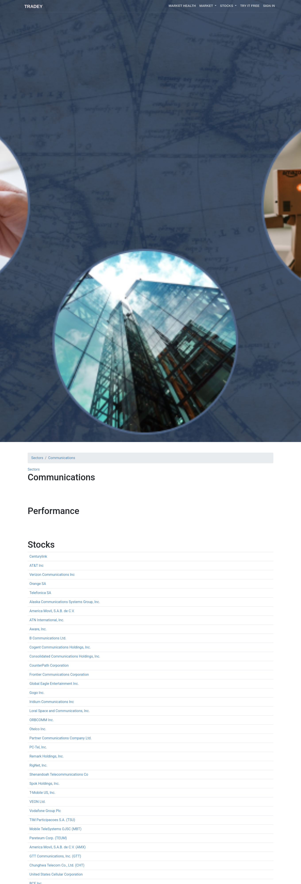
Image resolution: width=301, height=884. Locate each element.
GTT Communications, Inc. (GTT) (55, 856)
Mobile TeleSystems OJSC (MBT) (55, 829)
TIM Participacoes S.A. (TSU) (52, 820)
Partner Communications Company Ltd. (60, 738)
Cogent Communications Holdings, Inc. (60, 647)
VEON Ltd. (37, 802)
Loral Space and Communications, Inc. (59, 711)
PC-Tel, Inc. (38, 747)
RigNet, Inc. (38, 765)
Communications (61, 458)
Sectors (37, 458)
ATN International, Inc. (46, 620)
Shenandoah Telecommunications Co (58, 774)
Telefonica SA (40, 593)
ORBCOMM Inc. (41, 720)
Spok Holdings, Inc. (44, 783)
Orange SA (37, 584)
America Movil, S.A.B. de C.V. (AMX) (57, 847)
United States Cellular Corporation (56, 874)
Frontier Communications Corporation (59, 674)
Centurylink (38, 556)
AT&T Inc (36, 565)
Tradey (33, 6)
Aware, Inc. (38, 629)
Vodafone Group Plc (45, 811)
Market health (182, 6)
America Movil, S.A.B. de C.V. (52, 611)
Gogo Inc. (36, 693)
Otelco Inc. (37, 729)
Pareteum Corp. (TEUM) (48, 838)
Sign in (269, 6)
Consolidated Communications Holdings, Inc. (64, 656)
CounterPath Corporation (49, 665)
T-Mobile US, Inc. (42, 793)
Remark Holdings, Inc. (46, 756)
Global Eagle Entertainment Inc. (54, 683)
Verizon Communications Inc (52, 574)
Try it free (249, 6)
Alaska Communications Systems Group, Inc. (64, 602)
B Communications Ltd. (47, 638)
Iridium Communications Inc (51, 702)
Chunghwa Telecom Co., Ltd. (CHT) (56, 865)
